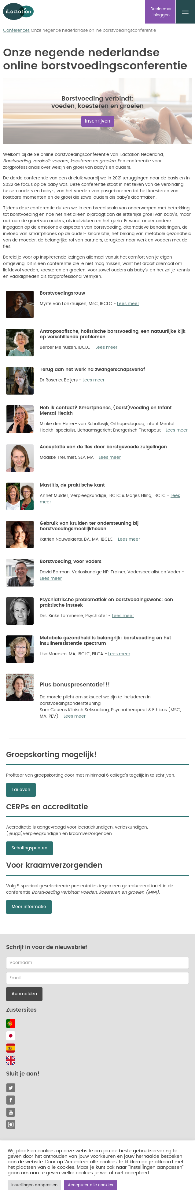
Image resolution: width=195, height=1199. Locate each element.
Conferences (16, 30)
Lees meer (128, 304)
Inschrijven (97, 121)
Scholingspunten (29, 848)
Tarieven (21, 790)
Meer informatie (29, 907)
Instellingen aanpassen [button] (34, 1185)
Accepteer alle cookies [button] (90, 1185)
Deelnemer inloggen (161, 12)
